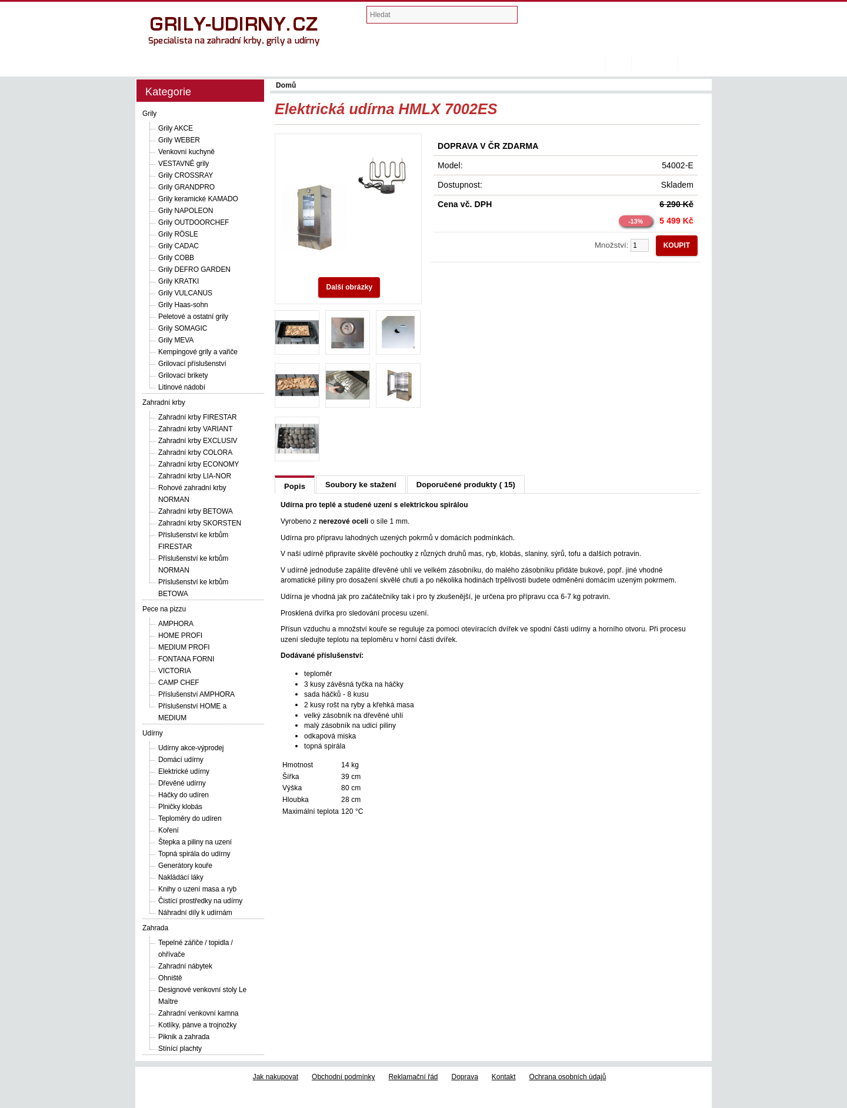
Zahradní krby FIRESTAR (197, 417)
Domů (598, 63)
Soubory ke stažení (360, 484)
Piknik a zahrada (183, 1037)
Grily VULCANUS (185, 293)
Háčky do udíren (183, 795)
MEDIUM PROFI (183, 647)
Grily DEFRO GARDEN (194, 269)
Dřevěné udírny (182, 783)
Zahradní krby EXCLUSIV (198, 441)
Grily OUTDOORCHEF (193, 222)
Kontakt (504, 1077)
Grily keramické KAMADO (198, 199)
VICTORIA (174, 671)
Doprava (465, 1077)
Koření (168, 830)
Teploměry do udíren (190, 818)
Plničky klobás (180, 807)
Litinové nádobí (181, 387)
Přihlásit (695, 63)
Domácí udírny (181, 760)
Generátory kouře (185, 865)
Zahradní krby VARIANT (195, 429)
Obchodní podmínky (343, 1077)
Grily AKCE (175, 128)
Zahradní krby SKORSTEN (199, 523)
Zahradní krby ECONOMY (198, 464)
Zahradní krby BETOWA (195, 511)
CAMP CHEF (178, 682)
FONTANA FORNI (186, 659)
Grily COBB (176, 258)
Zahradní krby (163, 402)
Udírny (152, 733)
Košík (618, 63)
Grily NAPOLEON (185, 211)
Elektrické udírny (183, 771)
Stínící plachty (180, 1048)
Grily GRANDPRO (186, 187)
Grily (149, 113)
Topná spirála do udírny (194, 854)
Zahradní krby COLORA (195, 452)
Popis (294, 486)
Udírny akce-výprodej (191, 748)
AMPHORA (176, 624)
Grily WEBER (179, 140)
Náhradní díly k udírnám (195, 913)
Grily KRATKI (178, 281)
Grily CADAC (178, 246)
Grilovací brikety (183, 375)
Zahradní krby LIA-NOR (194, 476)
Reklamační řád (413, 1077)
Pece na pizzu (164, 609)
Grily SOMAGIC (182, 328)
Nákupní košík (583, 17)
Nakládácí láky (181, 877)
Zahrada (155, 928)
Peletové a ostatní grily (193, 316)
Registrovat (654, 63)
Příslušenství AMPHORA (196, 694)
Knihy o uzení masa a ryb (197, 889)
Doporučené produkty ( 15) (465, 484)
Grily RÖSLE (178, 234)
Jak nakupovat (275, 1077)
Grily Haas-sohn (183, 305)
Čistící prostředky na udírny (200, 901)
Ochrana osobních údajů (567, 1077)
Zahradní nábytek (185, 966)
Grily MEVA (176, 340)
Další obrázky (349, 287)
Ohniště (170, 978)
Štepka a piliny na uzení (195, 842)
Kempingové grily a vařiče (198, 352)
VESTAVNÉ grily (183, 163)
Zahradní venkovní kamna (198, 1013)
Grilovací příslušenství (192, 364)
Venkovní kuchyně (186, 152)
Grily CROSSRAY (185, 175)
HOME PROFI (180, 635)
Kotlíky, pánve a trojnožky (197, 1025)
